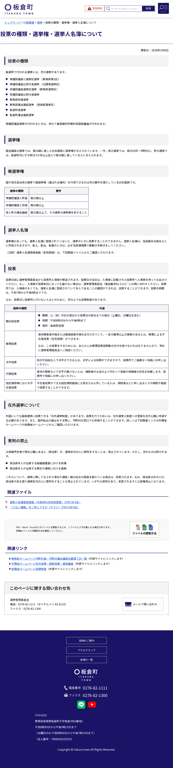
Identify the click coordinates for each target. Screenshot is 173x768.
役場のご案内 (86, 640)
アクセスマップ (86, 650)
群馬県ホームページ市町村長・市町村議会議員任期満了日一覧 (49, 558)
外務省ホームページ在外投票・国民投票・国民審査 (42, 564)
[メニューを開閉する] (163, 8)
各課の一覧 (86, 659)
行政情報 (28, 22)
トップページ (12, 22)
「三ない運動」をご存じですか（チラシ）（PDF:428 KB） (45, 507)
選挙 (39, 22)
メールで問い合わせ (145, 604)
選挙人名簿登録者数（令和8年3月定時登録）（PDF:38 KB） (45, 502)
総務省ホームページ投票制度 (28, 569)
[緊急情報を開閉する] (94, 8)
